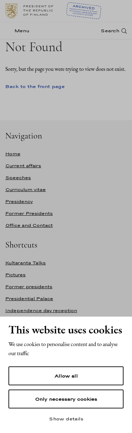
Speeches (18, 178)
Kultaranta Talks (25, 263)
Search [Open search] (110, 30)
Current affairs (23, 166)
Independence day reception (41, 310)
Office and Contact (29, 225)
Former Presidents (29, 213)
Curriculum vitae (25, 189)
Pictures (15, 275)
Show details (66, 418)
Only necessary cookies (66, 399)
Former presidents (28, 287)
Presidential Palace (29, 299)
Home (12, 154)
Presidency (19, 201)
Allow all (66, 376)
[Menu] (19, 30)
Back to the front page (35, 86)
